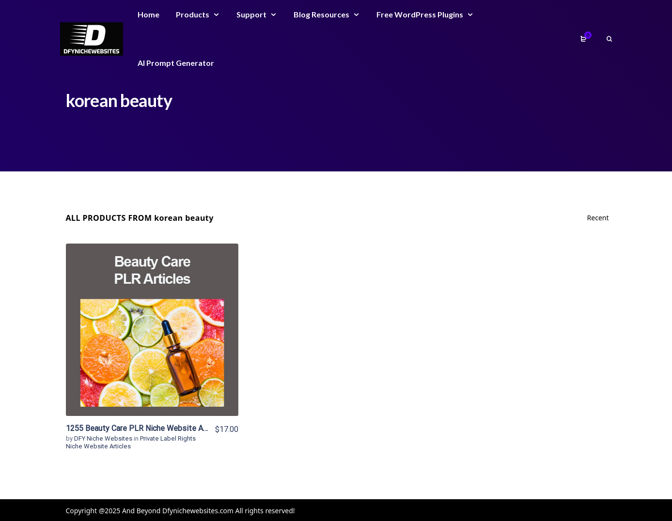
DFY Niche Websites (104, 438)
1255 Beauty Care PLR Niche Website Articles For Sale (160, 428)
